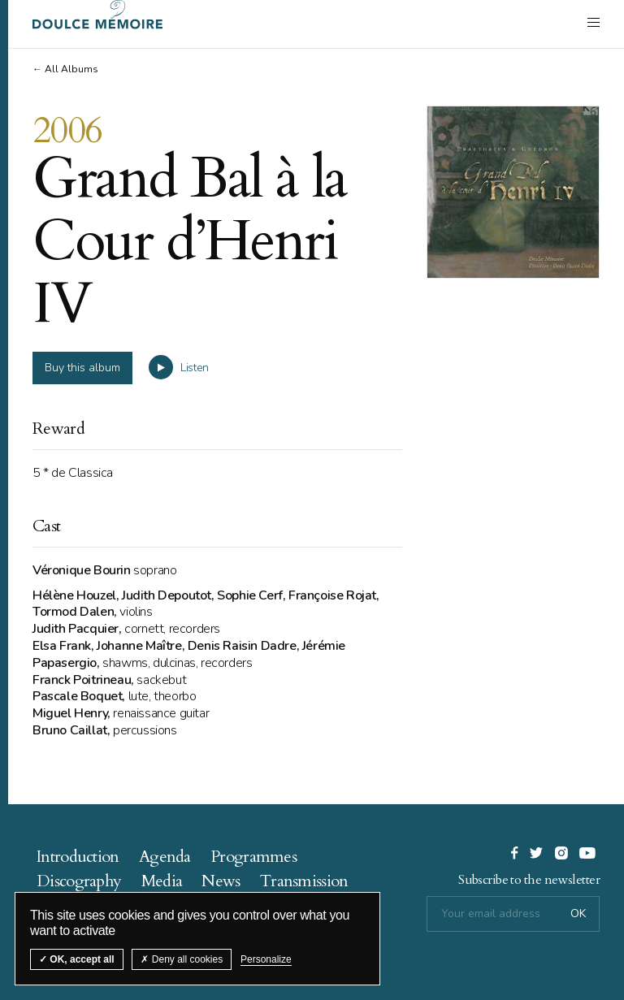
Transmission (304, 881)
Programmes (253, 857)
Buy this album (82, 367)
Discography (79, 881)
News (221, 881)
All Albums (71, 69)
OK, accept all (77, 959)
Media (162, 881)
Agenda (165, 857)
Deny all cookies (182, 959)
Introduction (78, 857)
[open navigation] (593, 21)
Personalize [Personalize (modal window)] (266, 959)
